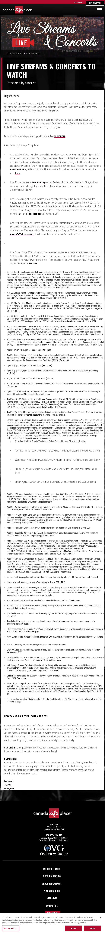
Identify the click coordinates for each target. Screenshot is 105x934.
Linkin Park (11, 675)
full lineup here (52, 404)
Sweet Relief (41, 407)
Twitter (58, 613)
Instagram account (32, 414)
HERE (62, 582)
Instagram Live (46, 636)
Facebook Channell (90, 577)
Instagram (46, 349)
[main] (52, 408)
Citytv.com (48, 285)
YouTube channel (45, 342)
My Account (78, 2)
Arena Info (51, 898)
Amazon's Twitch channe (22, 234)
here (17, 173)
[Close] (101, 918)
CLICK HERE (60, 136)
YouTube (33, 263)
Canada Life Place (18, 9)
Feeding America (58, 407)
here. (25, 678)
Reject (92, 929)
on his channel (78, 691)
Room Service (46, 399)
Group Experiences (52, 883)
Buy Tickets (94, 3)
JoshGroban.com (18, 169)
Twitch (50, 378)
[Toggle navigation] (99, 9)
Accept (73, 929)
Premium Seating (52, 876)
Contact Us (52, 905)
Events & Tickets (52, 868)
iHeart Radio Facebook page (29, 213)
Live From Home (54, 287)
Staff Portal (52, 912)
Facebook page (39, 182)
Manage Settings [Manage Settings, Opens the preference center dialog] (10, 929)
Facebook (71, 321)
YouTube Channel (72, 600)
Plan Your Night (51, 890)
